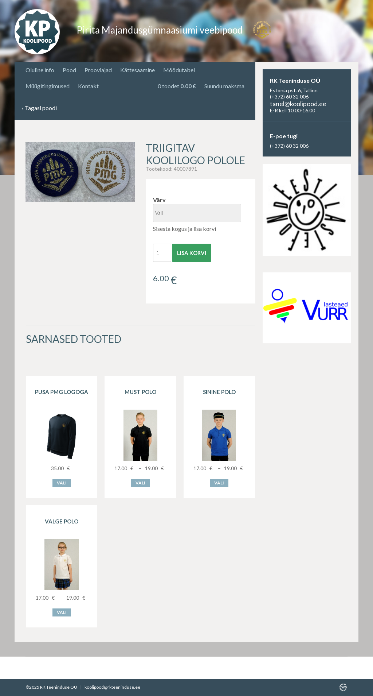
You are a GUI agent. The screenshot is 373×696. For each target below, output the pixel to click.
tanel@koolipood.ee (298, 104)
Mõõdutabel (179, 69)
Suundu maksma (224, 85)
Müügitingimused (47, 85)
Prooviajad (98, 69)
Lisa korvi (191, 253)
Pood (69, 69)
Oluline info (39, 69)
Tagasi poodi (39, 108)
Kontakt (88, 85)
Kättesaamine (137, 69)
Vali (62, 483)
